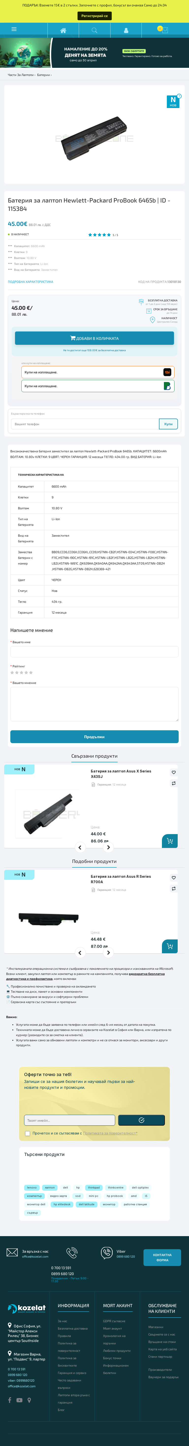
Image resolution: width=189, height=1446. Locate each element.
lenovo (32, 1187)
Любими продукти (117, 1351)
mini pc (93, 1196)
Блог (61, 1410)
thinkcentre (116, 1187)
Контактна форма (162, 1257)
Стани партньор (160, 1356)
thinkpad (94, 1187)
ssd (77, 1196)
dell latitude (86, 1204)
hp (78, 1187)
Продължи (94, 736)
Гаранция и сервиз (72, 1373)
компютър (34, 1196)
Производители (160, 1370)
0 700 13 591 (61, 1267)
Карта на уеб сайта (162, 1349)
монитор (109, 1204)
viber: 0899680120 (21, 1380)
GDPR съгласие (114, 1321)
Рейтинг (19, 666)
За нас (62, 1321)
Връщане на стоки (162, 1342)
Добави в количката (94, 338)
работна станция (135, 1204)
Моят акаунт (112, 1328)
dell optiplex (140, 1187)
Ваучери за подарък (163, 1377)
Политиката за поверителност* (110, 1133)
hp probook (115, 1196)
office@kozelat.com (35, 1256)
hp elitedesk (62, 1204)
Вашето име (22, 642)
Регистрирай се (94, 16)
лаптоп (50, 1187)
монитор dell (36, 1204)
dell (65, 1187)
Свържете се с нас (161, 1334)
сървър (32, 1212)
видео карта (58, 1196)
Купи (168, 424)
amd (134, 1196)
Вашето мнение (24, 683)
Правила (64, 1336)
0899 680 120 (62, 1273)
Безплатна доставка (73, 1328)
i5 (146, 1196)
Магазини (155, 1327)
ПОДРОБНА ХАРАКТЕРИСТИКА (30, 282)
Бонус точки (112, 1358)
